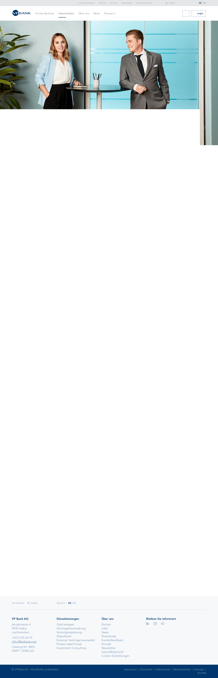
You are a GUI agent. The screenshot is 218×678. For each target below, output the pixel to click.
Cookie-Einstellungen (115, 656)
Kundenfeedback (112, 640)
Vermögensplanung (69, 632)
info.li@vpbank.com (24, 641)
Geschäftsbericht (113, 652)
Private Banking (45, 13)
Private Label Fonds (69, 644)
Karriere (113, 3)
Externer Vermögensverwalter (76, 640)
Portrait (106, 624)
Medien (102, 3)
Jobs (105, 628)
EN (204, 3)
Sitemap (199, 669)
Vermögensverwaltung (71, 628)
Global (172, 3)
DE (200, 3)
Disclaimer (146, 669)
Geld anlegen (65, 624)
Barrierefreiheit (182, 669)
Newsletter (109, 648)
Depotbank (64, 636)
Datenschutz (163, 669)
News (96, 13)
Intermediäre (66, 13)
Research (109, 13)
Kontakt (106, 644)
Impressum (130, 669)
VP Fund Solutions (144, 3)
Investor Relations (86, 3)
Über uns (83, 13)
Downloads (127, 3)
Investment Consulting (71, 648)
